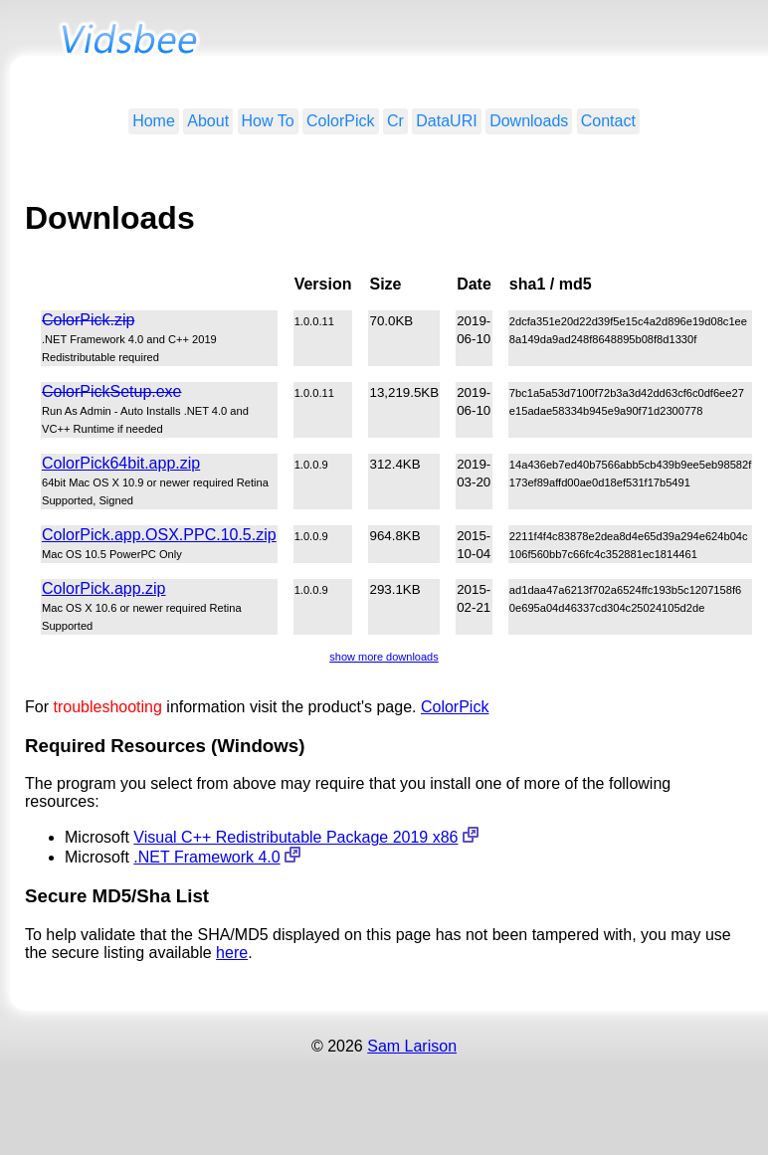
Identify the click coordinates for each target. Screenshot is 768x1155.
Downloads (528, 120)
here (232, 952)
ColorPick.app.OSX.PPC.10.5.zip (159, 534)
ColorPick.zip (88, 319)
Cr (395, 120)
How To (268, 120)
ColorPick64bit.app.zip (121, 463)
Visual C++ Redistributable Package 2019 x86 (295, 837)
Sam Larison (412, 1046)
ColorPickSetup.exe (112, 391)
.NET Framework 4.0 (206, 857)
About (208, 120)
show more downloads (383, 657)
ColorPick (340, 120)
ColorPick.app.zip (104, 588)
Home (153, 120)
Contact (608, 120)
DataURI (446, 120)
